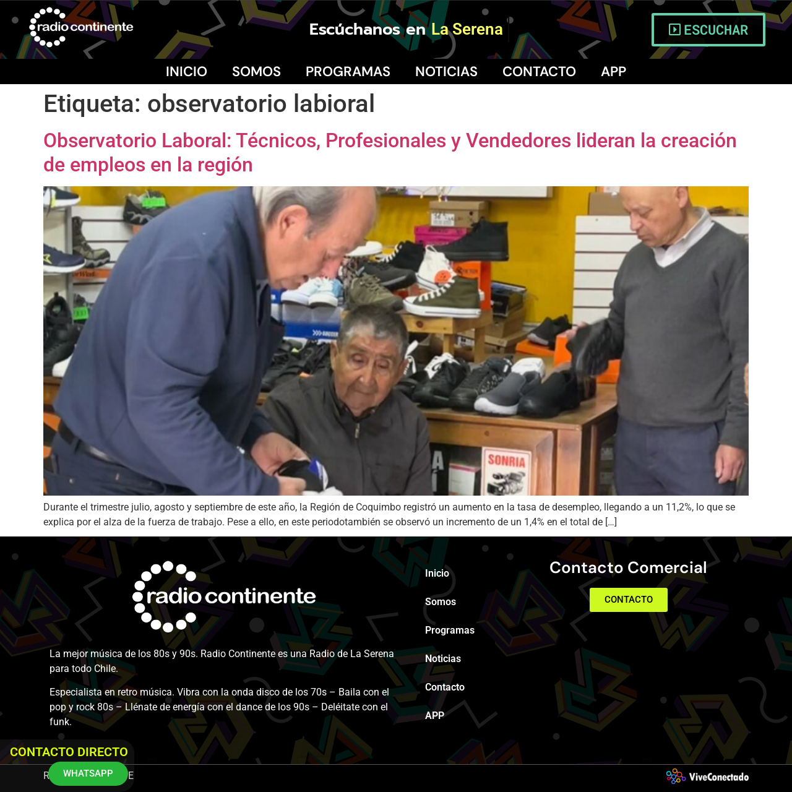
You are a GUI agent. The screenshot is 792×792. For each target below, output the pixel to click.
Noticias (446, 71)
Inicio (186, 71)
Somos (256, 71)
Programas (348, 71)
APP (613, 71)
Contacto (539, 71)
